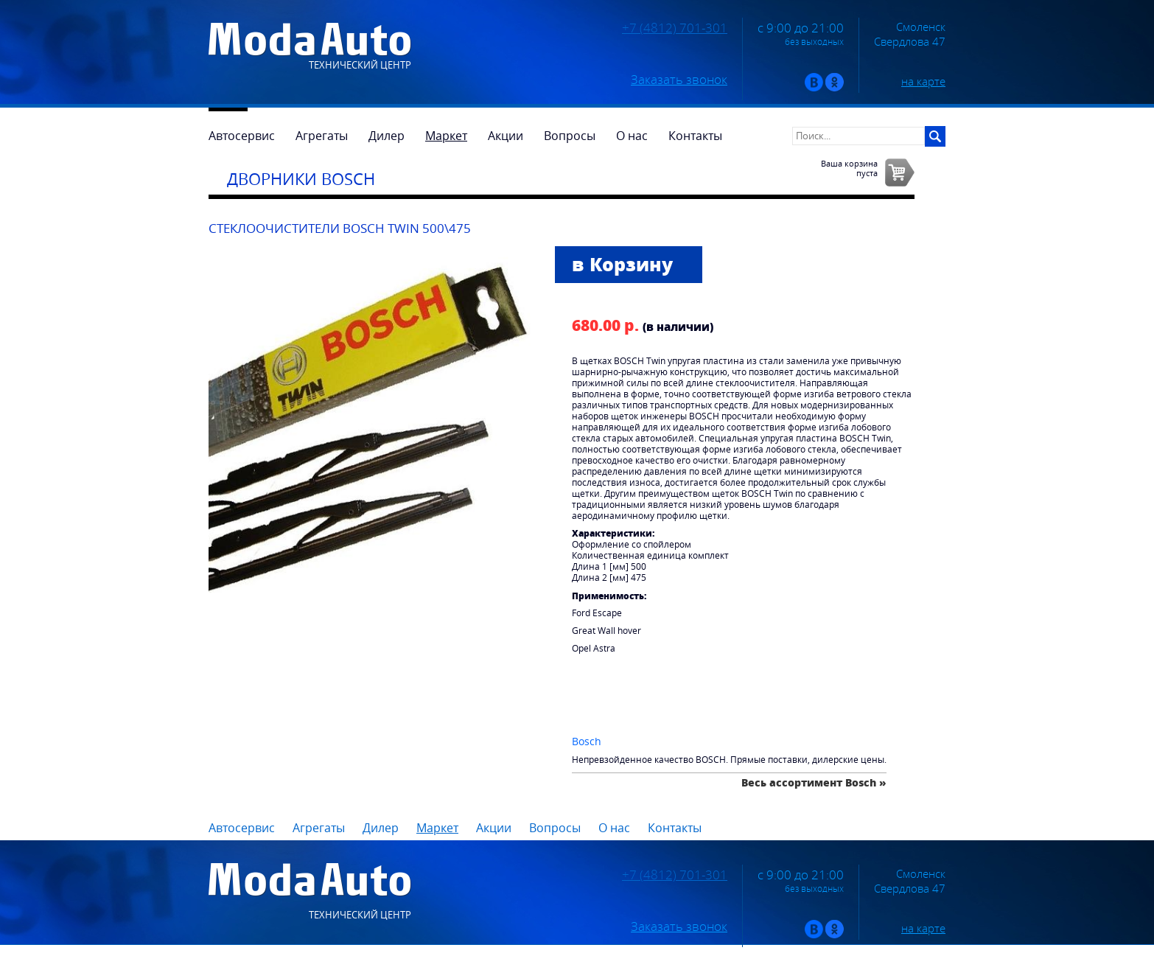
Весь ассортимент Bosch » (814, 782)
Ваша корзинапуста (849, 168)
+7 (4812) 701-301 (674, 28)
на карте (923, 81)
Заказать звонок (679, 79)
